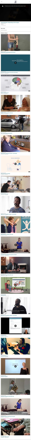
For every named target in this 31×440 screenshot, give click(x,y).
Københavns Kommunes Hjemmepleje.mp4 (7, 396)
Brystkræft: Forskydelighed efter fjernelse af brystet (9, 254)
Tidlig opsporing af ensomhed (5, 173)
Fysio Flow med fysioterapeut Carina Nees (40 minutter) (9, 72)
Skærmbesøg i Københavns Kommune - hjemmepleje (9, 153)
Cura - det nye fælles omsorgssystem (6, 133)
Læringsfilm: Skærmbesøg (5, 436)
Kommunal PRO (3, 295)
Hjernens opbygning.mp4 (5, 92)
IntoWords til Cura (3, 335)
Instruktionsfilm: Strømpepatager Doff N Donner (8, 52)
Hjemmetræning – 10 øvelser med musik (7, 234)
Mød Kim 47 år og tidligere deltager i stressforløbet (8, 214)
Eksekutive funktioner (4, 376)
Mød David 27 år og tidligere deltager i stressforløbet (9, 315)
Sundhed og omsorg (3, 23)
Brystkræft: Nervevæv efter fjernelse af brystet (8, 416)
